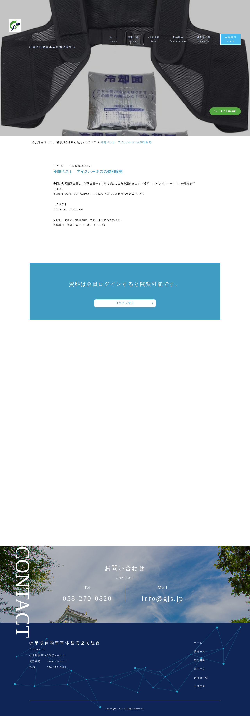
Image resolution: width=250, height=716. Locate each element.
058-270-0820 (87, 598)
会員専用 (199, 686)
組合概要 (199, 660)
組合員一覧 (201, 677)
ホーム (198, 642)
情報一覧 (199, 651)
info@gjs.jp (163, 598)
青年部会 (199, 669)
